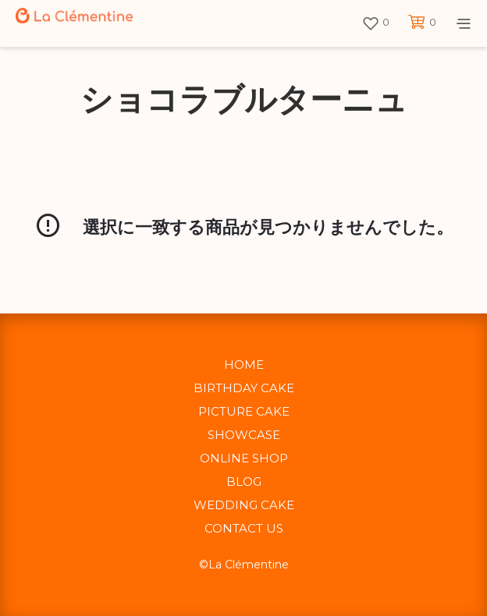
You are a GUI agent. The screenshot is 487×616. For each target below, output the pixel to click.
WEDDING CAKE (244, 504)
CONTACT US (243, 528)
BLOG (243, 481)
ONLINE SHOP (244, 458)
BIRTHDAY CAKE (244, 388)
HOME (244, 364)
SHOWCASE (244, 434)
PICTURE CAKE (244, 411)
